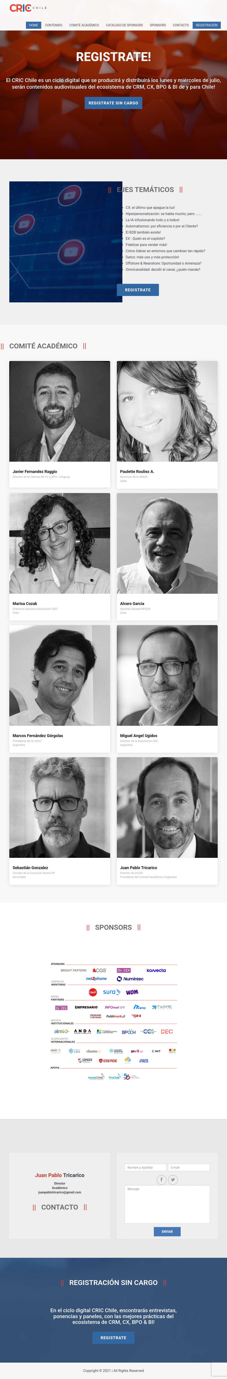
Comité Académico (84, 25)
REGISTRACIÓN (206, 25)
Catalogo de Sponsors (124, 25)
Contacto (181, 25)
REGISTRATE (138, 290)
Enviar (167, 1231)
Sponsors (158, 25)
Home (33, 25)
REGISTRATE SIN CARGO (113, 103)
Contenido (53, 25)
